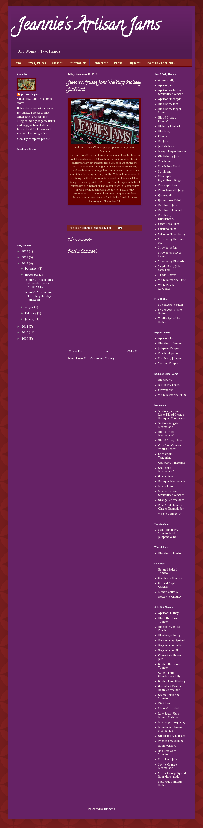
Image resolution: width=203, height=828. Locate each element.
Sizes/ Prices (37, 63)
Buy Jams (134, 63)
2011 (25, 326)
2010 (25, 332)
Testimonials (77, 63)
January (30, 319)
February (31, 313)
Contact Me (100, 63)
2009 (25, 338)
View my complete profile (33, 139)
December (31, 268)
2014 (25, 251)
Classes (57, 63)
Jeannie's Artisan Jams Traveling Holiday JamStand (38, 296)
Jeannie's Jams (31, 94)
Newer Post (76, 351)
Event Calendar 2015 (161, 63)
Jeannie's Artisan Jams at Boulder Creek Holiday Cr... (38, 283)
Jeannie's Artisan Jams (88, 26)
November (32, 274)
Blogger (109, 808)
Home (18, 63)
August (29, 307)
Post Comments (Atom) (99, 358)
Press (118, 63)
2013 (25, 257)
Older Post (134, 351)
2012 (25, 263)
